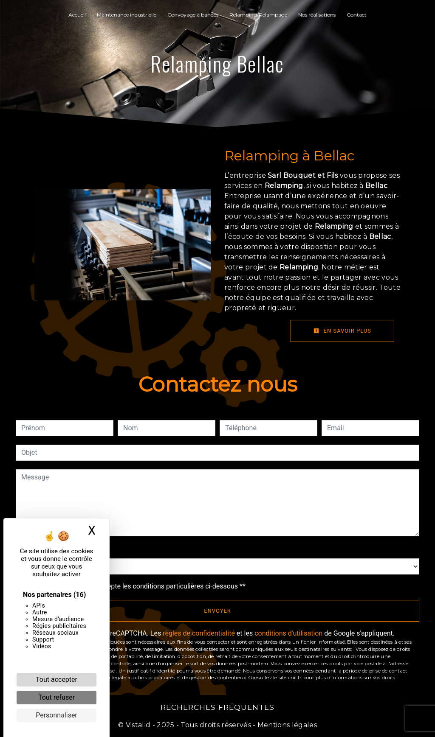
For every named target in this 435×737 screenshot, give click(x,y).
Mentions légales (286, 725)
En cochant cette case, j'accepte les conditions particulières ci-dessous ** (135, 586)
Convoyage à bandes (192, 14)
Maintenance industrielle (126, 14)
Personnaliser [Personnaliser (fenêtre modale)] (56, 715)
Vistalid (138, 725)
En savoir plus (342, 331)
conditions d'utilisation (288, 633)
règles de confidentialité (199, 633)
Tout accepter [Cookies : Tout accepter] (56, 679)
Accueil (77, 14)
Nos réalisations (317, 14)
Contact (357, 14)
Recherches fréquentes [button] (217, 707)
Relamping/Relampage (258, 14)
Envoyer (217, 611)
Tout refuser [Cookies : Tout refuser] (56, 697)
